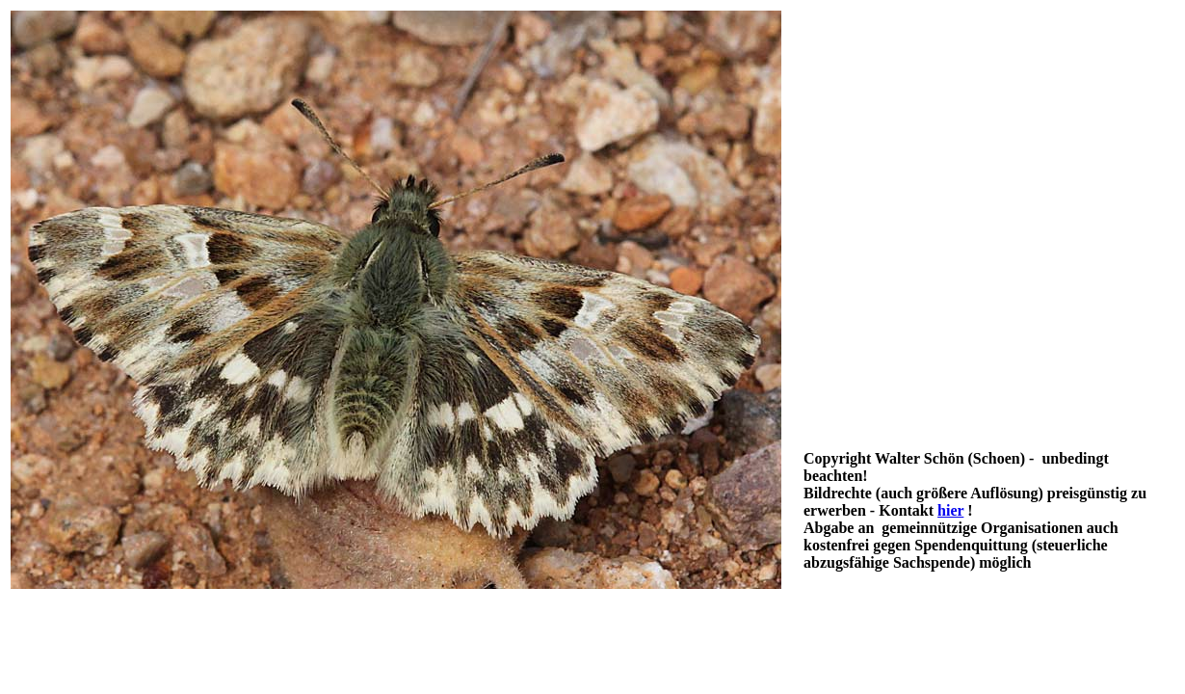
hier (950, 510)
